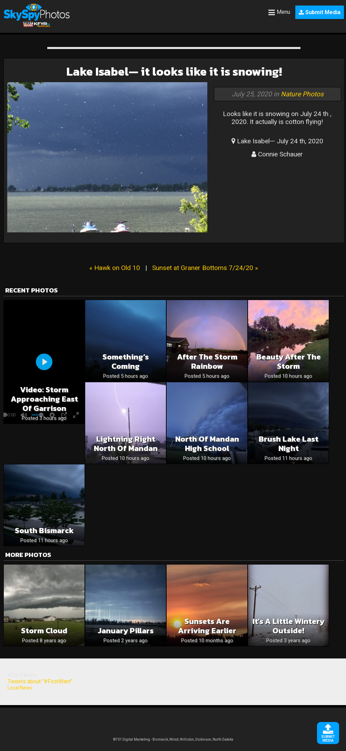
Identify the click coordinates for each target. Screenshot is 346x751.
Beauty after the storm (288, 361)
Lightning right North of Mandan (126, 443)
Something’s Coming (125, 361)
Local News (20, 688)
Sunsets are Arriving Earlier (207, 626)
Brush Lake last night (288, 443)
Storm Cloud (44, 630)
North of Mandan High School (207, 443)
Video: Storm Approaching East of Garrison (44, 399)
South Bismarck (44, 530)
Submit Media (319, 12)
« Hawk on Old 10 (114, 268)
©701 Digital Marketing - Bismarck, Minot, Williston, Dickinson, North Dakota (173, 739)
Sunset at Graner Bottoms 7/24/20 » (205, 268)
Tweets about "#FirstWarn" (40, 681)
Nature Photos (302, 94)
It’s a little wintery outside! (288, 626)
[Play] (44, 362)
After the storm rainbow (207, 361)
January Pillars (126, 630)
